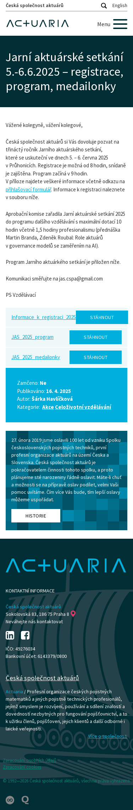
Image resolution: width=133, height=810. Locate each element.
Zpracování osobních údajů (29, 760)
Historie (36, 516)
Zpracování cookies (22, 767)
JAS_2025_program (32, 337)
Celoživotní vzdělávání (83, 407)
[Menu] (112, 24)
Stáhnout (102, 317)
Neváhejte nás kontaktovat (34, 621)
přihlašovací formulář (28, 189)
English (119, 5)
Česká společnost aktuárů (34, 5)
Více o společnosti (107, 736)
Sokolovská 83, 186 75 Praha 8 (41, 614)
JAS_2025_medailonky (35, 357)
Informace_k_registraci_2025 (43, 317)
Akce (48, 407)
